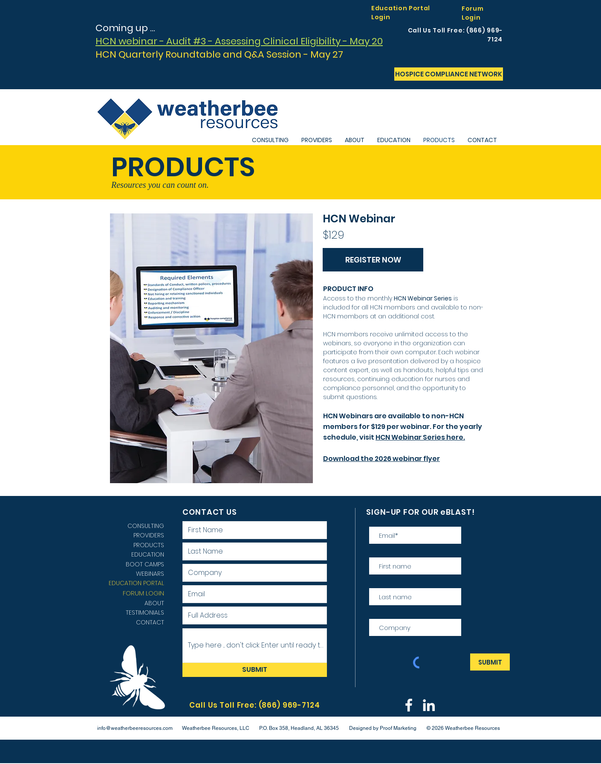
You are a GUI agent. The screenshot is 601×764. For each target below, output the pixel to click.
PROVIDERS (148, 535)
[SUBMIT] (254, 670)
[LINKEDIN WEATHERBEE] (428, 705)
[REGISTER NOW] (373, 259)
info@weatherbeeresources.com (135, 728)
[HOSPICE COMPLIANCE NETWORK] (448, 74)
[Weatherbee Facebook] (408, 705)
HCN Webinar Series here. (420, 437)
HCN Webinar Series (423, 298)
